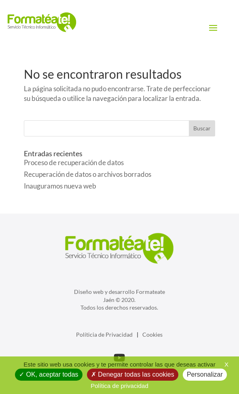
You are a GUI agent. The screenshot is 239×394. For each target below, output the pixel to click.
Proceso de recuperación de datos (74, 162)
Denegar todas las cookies (132, 374)
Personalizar (205, 374)
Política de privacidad (119, 385)
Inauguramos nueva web (60, 186)
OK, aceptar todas (48, 374)
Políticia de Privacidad (104, 334)
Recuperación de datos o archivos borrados (87, 174)
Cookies (152, 334)
